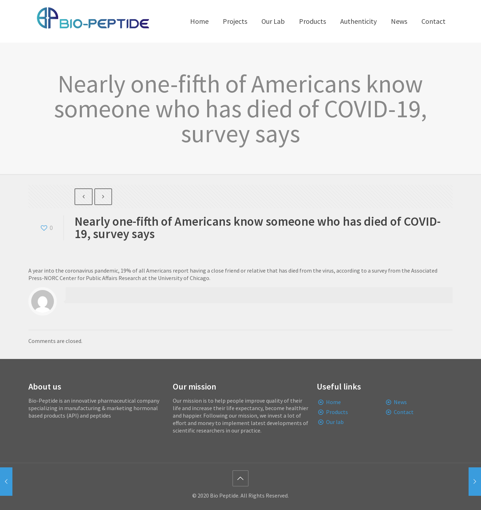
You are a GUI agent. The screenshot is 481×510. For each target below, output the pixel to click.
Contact (404, 411)
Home (333, 402)
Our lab (335, 421)
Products (337, 411)
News (400, 402)
